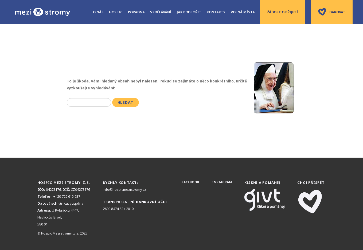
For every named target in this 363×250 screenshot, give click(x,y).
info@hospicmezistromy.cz (124, 189)
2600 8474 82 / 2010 (118, 208)
